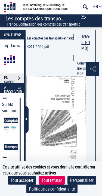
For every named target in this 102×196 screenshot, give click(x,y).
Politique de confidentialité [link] (52, 189)
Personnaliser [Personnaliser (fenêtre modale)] (82, 180)
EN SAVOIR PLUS (14, 79)
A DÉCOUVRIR (13, 88)
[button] (92, 69)
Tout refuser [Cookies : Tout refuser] (52, 180)
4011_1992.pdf (38, 46)
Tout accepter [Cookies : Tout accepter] (22, 180)
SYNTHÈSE (13, 34)
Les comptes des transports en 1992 (50, 38)
